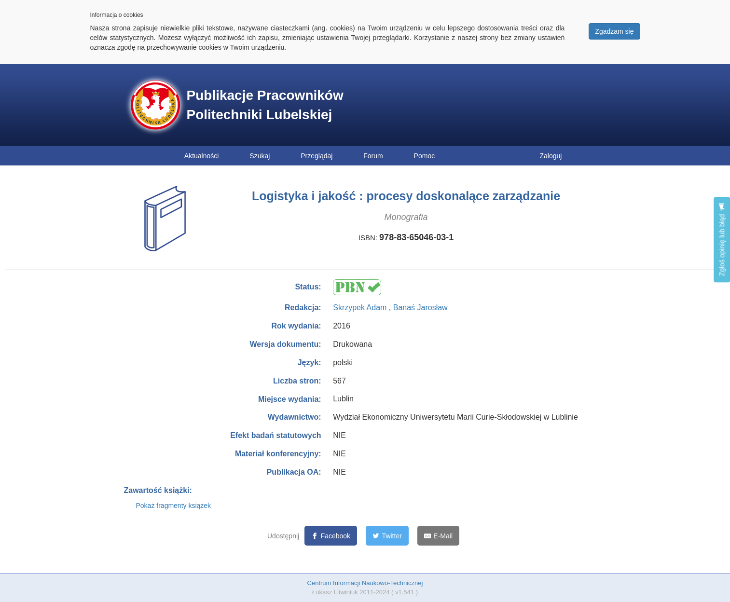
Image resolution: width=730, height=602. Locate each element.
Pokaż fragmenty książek (173, 505)
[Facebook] (330, 536)
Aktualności (201, 156)
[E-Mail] (438, 536)
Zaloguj (551, 156)
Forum (373, 156)
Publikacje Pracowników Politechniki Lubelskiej (265, 105)
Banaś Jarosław (420, 307)
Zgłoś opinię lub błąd (722, 239)
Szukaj (259, 156)
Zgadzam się (614, 31)
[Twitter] (387, 536)
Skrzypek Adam (361, 307)
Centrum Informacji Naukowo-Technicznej (365, 583)
